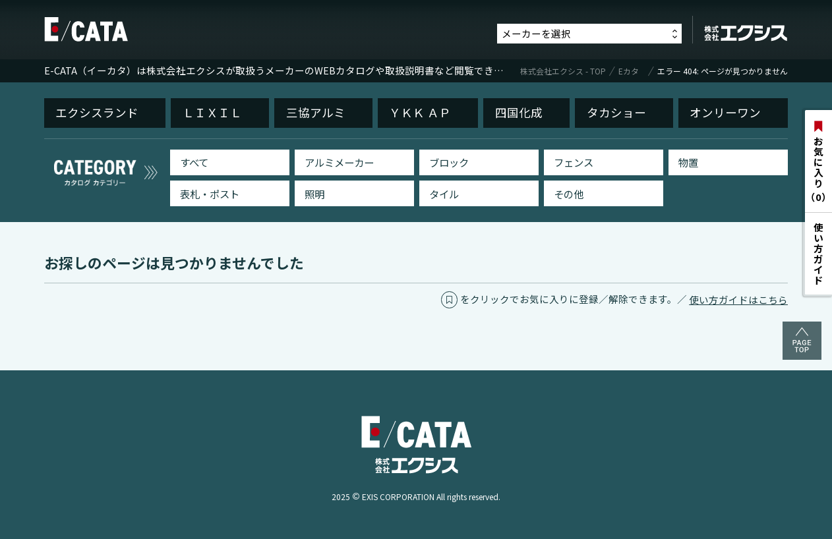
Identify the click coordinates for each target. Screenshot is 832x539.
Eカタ (628, 71)
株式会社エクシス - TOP (563, 71)
